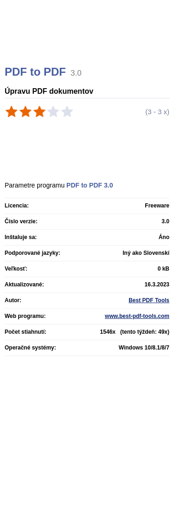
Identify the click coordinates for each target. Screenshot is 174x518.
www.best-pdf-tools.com (137, 316)
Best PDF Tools (149, 300)
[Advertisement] (88, 44)
